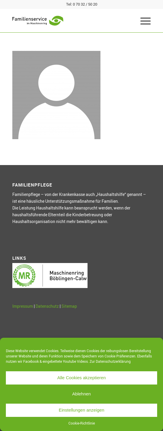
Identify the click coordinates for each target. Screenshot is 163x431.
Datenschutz (47, 306)
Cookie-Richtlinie (81, 423)
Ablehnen (81, 393)
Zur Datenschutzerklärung (110, 361)
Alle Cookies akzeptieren (81, 377)
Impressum (22, 306)
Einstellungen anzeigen (81, 409)
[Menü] (143, 20)
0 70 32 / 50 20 (85, 4)
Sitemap (69, 306)
